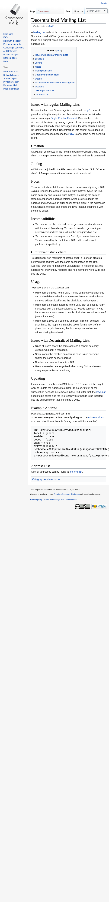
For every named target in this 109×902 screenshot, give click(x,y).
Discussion (43, 11)
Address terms (52, 479)
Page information (11, 89)
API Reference (10, 51)
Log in (104, 3)
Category (37, 479)
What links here (10, 71)
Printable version (11, 82)
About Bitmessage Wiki (54, 500)
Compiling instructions (13, 48)
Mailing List (39, 32)
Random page (10, 58)
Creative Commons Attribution (66, 494)
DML (51, 26)
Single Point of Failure (63, 118)
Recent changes (11, 54)
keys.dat (100, 392)
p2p (89, 110)
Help (5, 61)
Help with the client (12, 41)
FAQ (5, 37)
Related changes (11, 75)
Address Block (96, 417)
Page (32, 11)
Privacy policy (36, 500)
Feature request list (12, 44)
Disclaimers (71, 500)
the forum (74, 471)
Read (65, 11)
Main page (8, 34)
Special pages (10, 78)
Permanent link (10, 85)
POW (71, 134)
